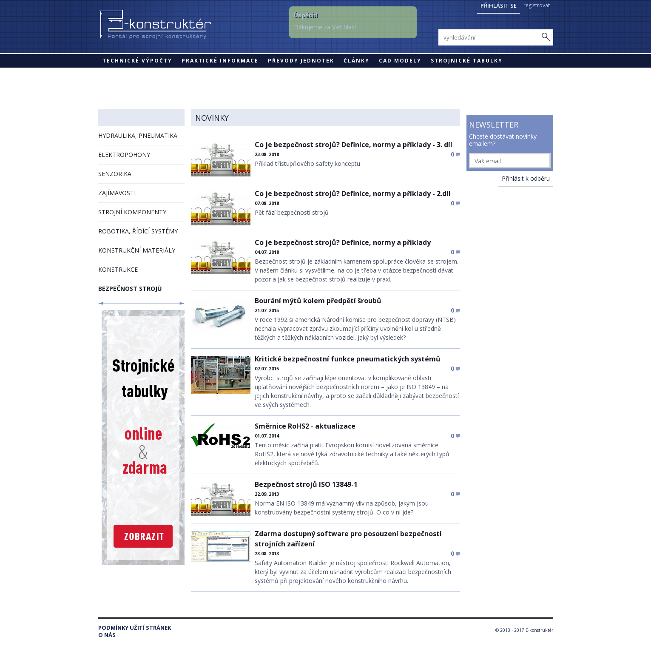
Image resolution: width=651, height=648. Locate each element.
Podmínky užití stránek (134, 628)
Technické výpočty (137, 60)
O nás (107, 635)
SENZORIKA (114, 174)
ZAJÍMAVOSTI (117, 193)
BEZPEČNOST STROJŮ (130, 288)
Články (357, 60)
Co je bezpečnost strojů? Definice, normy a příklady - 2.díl (353, 193)
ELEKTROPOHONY (124, 155)
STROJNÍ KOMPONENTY (132, 212)
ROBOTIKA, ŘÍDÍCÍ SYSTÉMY (138, 231)
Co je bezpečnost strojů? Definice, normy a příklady (343, 242)
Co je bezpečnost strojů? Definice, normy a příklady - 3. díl (353, 144)
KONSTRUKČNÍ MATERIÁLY (136, 250)
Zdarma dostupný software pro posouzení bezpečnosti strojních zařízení (348, 539)
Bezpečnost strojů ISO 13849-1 (306, 484)
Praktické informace (220, 60)
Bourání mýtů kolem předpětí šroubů (318, 300)
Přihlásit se (498, 5)
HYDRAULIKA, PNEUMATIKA (137, 135)
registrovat (536, 5)
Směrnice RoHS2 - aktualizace (305, 426)
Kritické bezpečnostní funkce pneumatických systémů (348, 359)
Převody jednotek (301, 60)
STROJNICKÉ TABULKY (467, 60)
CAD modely (400, 60)
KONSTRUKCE (118, 269)
